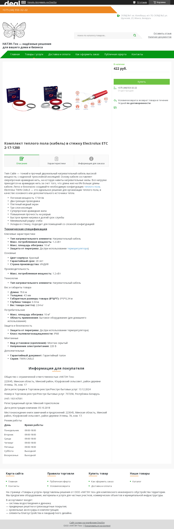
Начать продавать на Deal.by (42, 2)
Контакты (137, 54)
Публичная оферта (115, 54)
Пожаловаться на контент (97, 525)
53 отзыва (142, 2)
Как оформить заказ (87, 54)
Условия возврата (60, 486)
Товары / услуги (34, 54)
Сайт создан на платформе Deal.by (87, 522)
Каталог (137, 481)
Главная (15, 54)
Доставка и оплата (59, 54)
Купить (142, 81)
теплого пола (92, 186)
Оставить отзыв (162, 33)
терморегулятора (77, 248)
